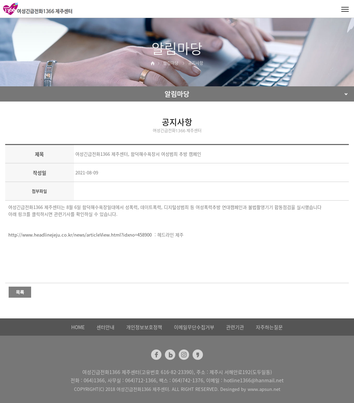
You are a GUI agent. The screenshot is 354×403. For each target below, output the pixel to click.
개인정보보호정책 (144, 327)
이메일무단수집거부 (194, 327)
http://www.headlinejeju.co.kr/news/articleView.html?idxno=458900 (80, 234)
